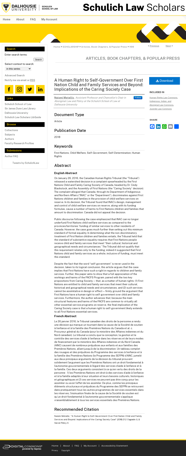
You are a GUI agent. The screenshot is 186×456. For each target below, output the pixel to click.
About (66, 445)
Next (168, 46)
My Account (90, 445)
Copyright (65, 450)
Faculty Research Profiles (19, 143)
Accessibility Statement (114, 445)
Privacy (55, 450)
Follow (138, 97)
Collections (11, 130)
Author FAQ (11, 156)
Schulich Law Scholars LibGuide (23, 117)
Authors (9, 139)
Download (164, 80)
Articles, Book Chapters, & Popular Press (104, 46)
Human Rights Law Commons (163, 97)
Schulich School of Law (18, 104)
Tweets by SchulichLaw (25, 163)
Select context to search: (19, 64)
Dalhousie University (16, 112)
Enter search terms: (16, 54)
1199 (131, 46)
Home (57, 46)
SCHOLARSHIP (71, 46)
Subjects (10, 134)
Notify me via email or (20, 80)
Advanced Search (15, 75)
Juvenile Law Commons (161, 109)
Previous (154, 46)
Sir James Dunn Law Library (20, 108)
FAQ (77, 445)
